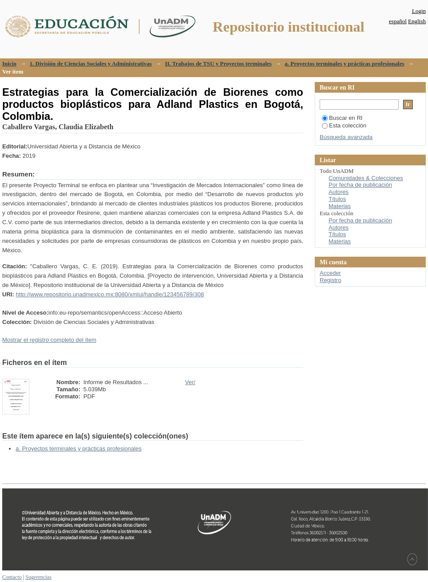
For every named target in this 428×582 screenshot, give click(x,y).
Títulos (337, 199)
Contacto (12, 577)
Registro (330, 280)
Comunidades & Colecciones (366, 178)
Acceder (330, 273)
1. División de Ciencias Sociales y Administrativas (90, 63)
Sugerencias (38, 577)
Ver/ (190, 382)
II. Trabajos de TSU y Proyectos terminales (218, 63)
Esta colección (344, 125)
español (398, 21)
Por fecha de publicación (360, 184)
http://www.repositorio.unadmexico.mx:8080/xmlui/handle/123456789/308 (110, 294)
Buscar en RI (342, 118)
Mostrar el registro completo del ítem (49, 339)
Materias (340, 206)
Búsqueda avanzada (346, 137)
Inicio (9, 63)
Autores (339, 192)
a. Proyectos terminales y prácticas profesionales (344, 63)
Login (419, 11)
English (417, 21)
